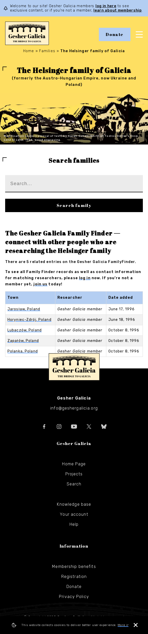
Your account (74, 514)
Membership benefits (74, 566)
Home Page (74, 463)
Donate (115, 34)
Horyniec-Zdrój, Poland (29, 320)
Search (74, 484)
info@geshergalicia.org (74, 408)
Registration (74, 576)
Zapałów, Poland (23, 341)
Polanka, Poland (22, 351)
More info (125, 625)
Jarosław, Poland (23, 309)
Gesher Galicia (74, 367)
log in (85, 278)
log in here (105, 6)
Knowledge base (74, 504)
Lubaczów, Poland (24, 330)
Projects (74, 474)
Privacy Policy (74, 596)
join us (40, 284)
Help (74, 524)
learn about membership (117, 10)
